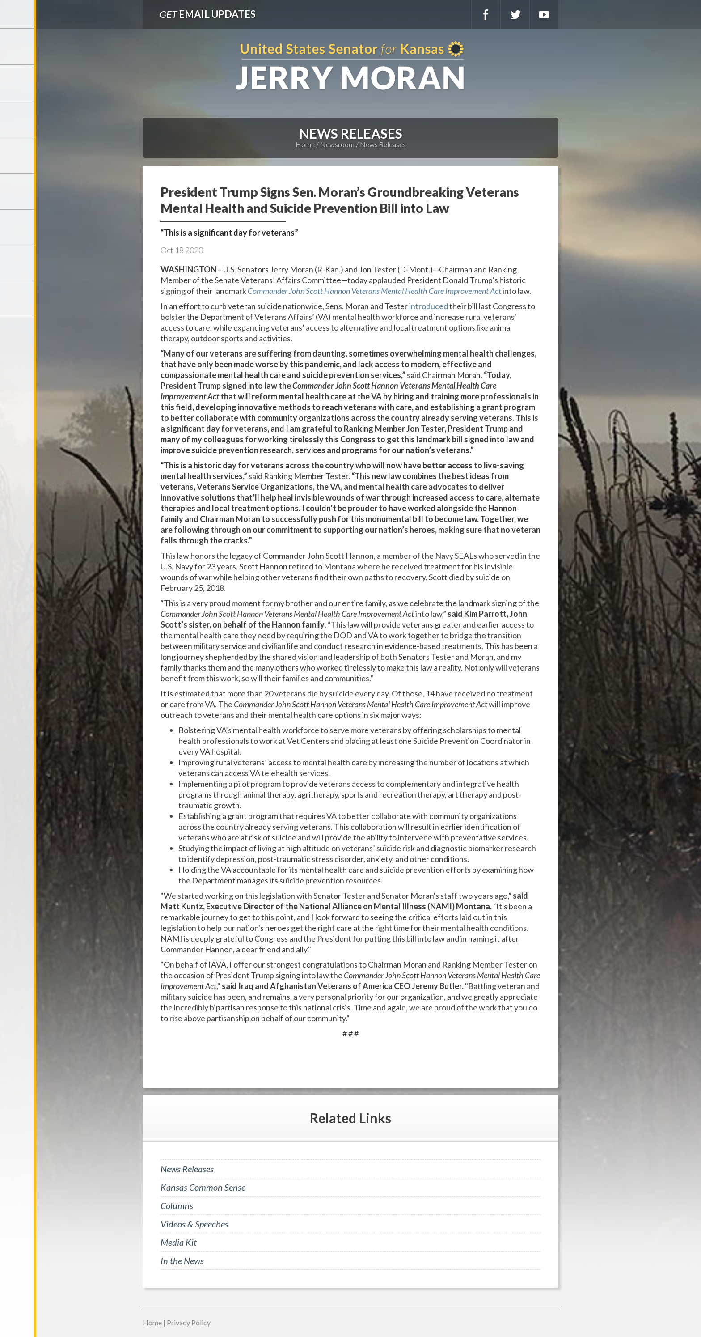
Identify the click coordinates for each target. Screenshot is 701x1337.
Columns (176, 1205)
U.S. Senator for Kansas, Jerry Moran (350, 66)
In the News (182, 1260)
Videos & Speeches (194, 1223)
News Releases (383, 144)
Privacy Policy (189, 1322)
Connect (18, 264)
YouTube (544, 14)
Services (18, 119)
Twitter (515, 14)
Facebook (486, 14)
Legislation (18, 228)
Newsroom (18, 155)
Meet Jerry (18, 83)
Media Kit (178, 1242)
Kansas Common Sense (202, 1187)
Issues (18, 191)
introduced (428, 306)
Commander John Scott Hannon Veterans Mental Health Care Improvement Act (374, 291)
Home (305, 144)
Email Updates (208, 14)
